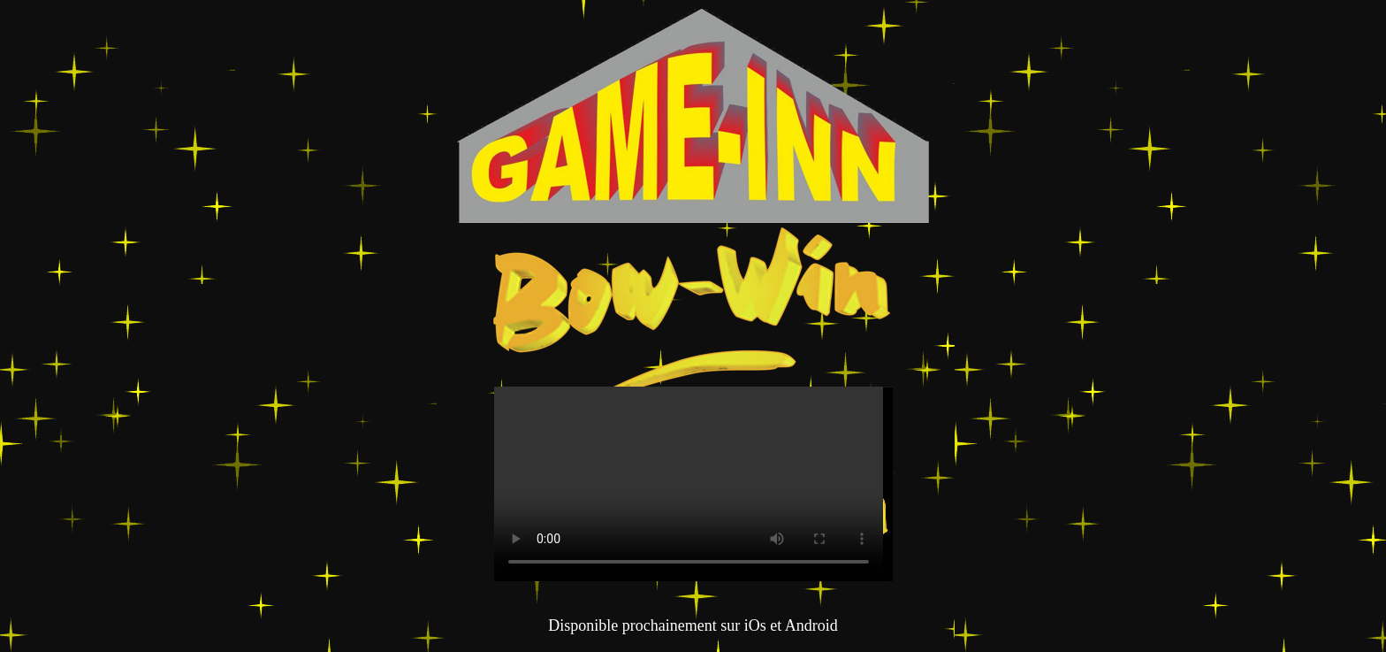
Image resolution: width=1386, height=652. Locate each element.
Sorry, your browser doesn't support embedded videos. (688, 484)
